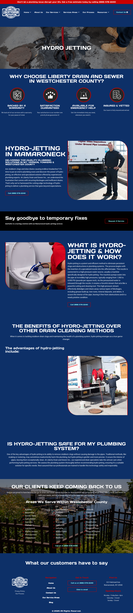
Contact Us (51, 593)
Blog (51, 602)
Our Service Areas (50, 598)
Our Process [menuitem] (88, 12)
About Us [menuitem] (38, 12)
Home (51, 583)
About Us (51, 588)
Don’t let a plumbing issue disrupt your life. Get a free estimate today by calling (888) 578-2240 (66, 2)
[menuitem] (27, 12)
